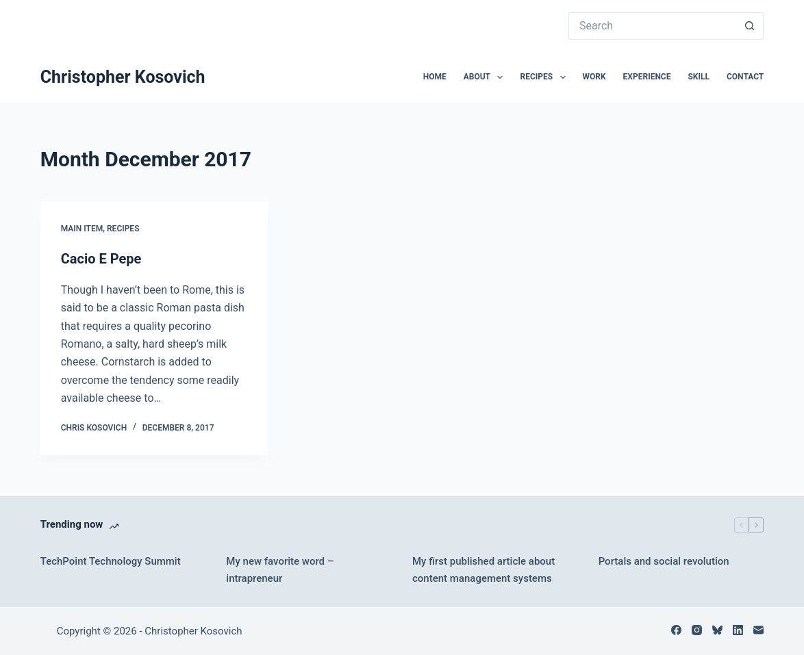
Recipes (545, 77)
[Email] (758, 630)
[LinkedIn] (738, 630)
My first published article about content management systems (483, 570)
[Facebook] (676, 630)
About (486, 77)
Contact (745, 76)
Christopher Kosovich (122, 77)
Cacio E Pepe (101, 259)
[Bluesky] (717, 630)
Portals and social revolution (664, 561)
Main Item (82, 228)
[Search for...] (652, 26)
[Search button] (750, 26)
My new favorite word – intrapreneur (280, 570)
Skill (698, 76)
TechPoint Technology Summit (110, 561)
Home (435, 76)
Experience (647, 76)
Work (594, 76)
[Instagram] (697, 630)
